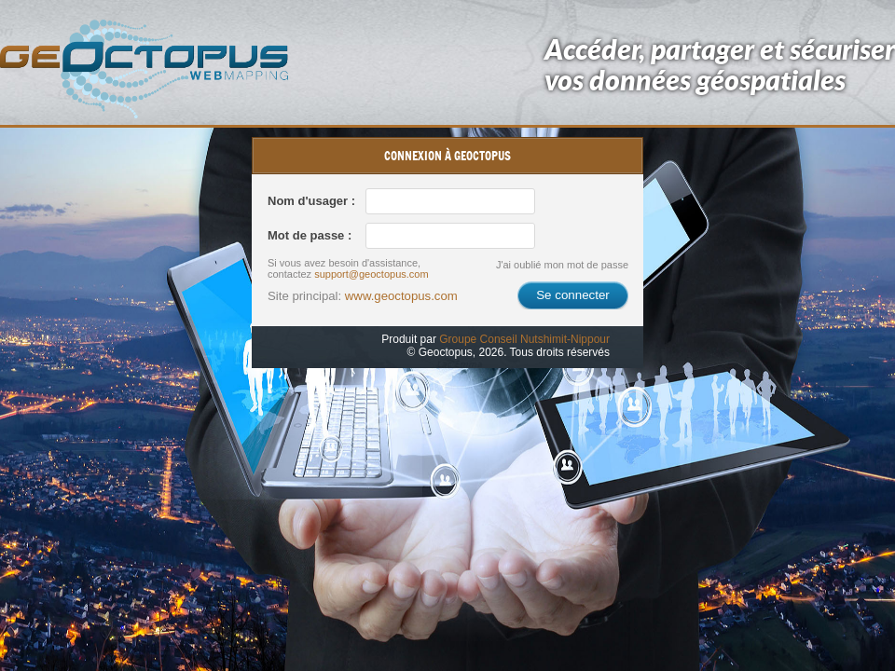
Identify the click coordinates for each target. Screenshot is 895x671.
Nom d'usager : (311, 201)
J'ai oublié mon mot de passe (562, 264)
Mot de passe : (309, 235)
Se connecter (573, 295)
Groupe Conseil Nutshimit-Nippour (524, 339)
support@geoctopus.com (371, 274)
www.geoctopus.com (401, 296)
